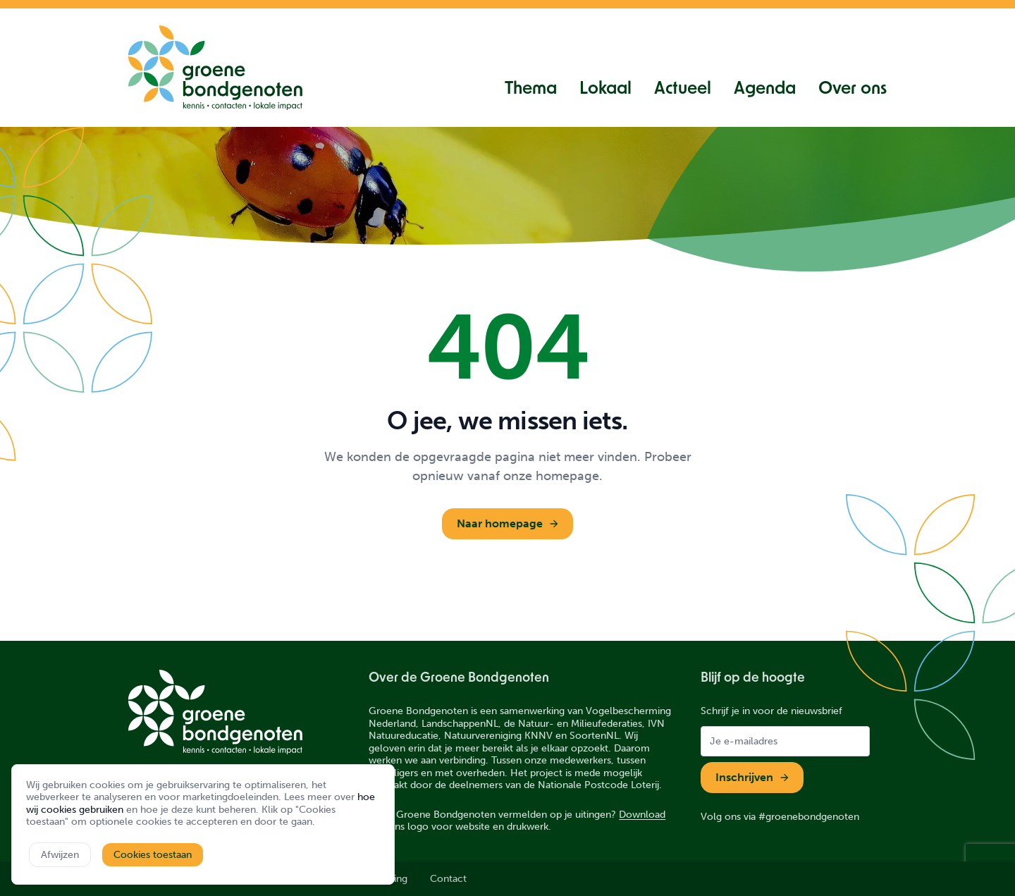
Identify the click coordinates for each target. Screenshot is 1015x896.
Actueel (682, 89)
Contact (448, 879)
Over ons (852, 89)
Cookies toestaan (152, 855)
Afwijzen (60, 855)
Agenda (765, 89)
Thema (531, 89)
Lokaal (605, 89)
